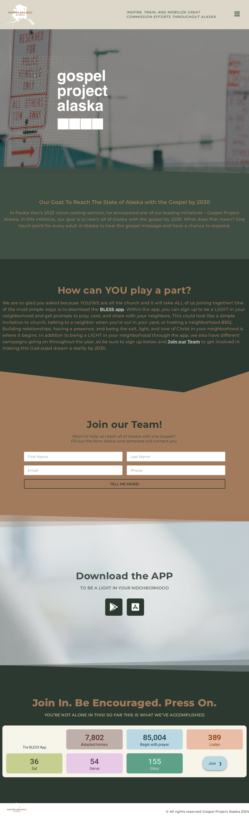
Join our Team (184, 341)
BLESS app (112, 309)
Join (215, 763)
